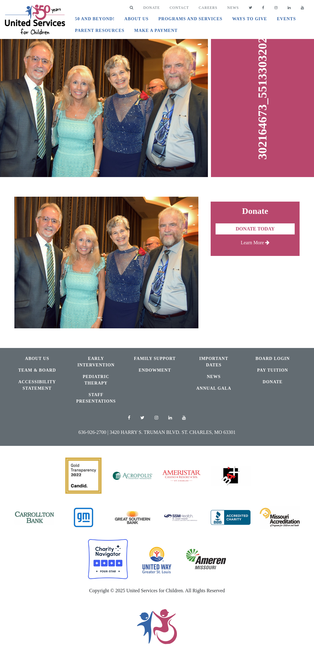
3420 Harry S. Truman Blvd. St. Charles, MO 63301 (173, 432)
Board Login (272, 358)
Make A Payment (156, 30)
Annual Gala (213, 388)
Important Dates (213, 361)
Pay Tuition (272, 370)
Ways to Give (249, 19)
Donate (273, 382)
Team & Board (37, 370)
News (233, 8)
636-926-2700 (92, 432)
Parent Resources (99, 30)
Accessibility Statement (37, 385)
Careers (208, 8)
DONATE (151, 8)
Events (286, 19)
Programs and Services (191, 19)
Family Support (155, 358)
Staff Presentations (96, 398)
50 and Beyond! (94, 19)
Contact (179, 8)
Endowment (155, 370)
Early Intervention (95, 361)
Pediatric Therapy (96, 379)
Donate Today (255, 228)
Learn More (255, 242)
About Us (136, 19)
